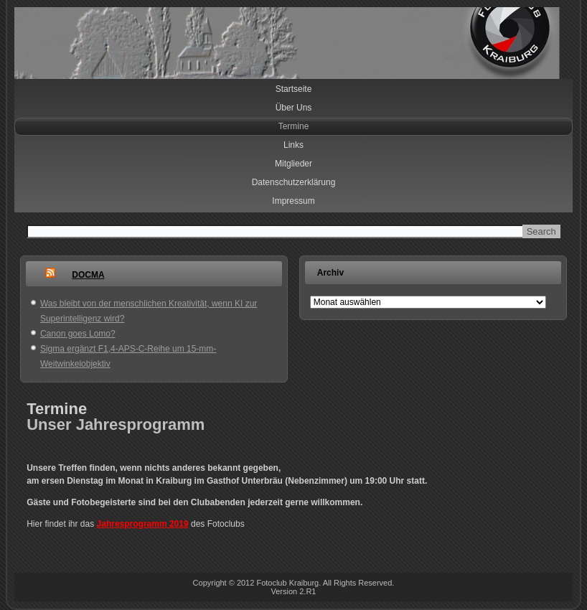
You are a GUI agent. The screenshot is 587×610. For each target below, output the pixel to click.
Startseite (294, 89)
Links (293, 145)
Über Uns (294, 108)
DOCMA (88, 275)
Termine (293, 126)
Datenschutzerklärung (294, 182)
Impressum (293, 201)
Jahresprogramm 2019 (143, 524)
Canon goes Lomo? (78, 334)
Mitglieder (293, 164)
